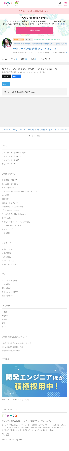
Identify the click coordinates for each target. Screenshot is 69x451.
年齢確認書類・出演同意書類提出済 (47, 39)
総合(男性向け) (19, 39)
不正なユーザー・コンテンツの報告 (16, 222)
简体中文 (5, 319)
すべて (5, 84)
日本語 (4, 312)
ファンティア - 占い (9, 164)
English (5, 316)
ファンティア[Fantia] (15, 440)
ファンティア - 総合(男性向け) (13, 153)
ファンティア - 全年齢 (10, 160)
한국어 (4, 327)
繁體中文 (5, 323)
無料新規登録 (34, 30)
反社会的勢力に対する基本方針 (14, 214)
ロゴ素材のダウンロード (11, 225)
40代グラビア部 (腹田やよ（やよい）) (34, 48)
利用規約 (5, 199)
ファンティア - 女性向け (11, 156)
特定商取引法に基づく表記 (12, 207)
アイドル (29, 39)
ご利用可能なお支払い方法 (14, 337)
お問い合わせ (7, 218)
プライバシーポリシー (10, 210)
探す (4, 274)
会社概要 (5, 195)
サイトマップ (7, 229)
